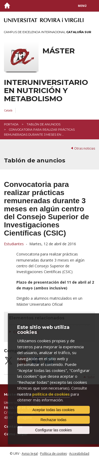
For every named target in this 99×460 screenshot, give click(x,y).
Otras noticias (84, 148)
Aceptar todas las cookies (53, 410)
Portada (11, 124)
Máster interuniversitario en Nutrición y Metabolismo (46, 75)
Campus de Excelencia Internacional (47, 32)
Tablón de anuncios (43, 124)
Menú (82, 6)
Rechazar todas (53, 420)
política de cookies (51, 394)
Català (8, 110)
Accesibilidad (79, 453)
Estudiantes (14, 243)
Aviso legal (30, 453)
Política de (53, 453)
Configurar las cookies (53, 430)
